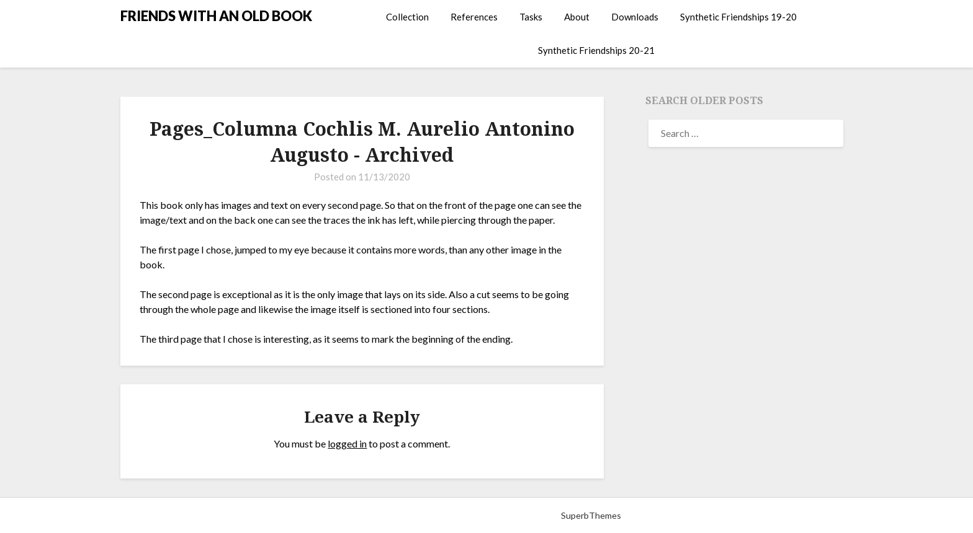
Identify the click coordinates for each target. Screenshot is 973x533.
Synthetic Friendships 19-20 (738, 16)
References (474, 16)
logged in (347, 443)
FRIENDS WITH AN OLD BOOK (216, 15)
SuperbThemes (591, 515)
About (577, 16)
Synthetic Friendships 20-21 (596, 50)
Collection (407, 16)
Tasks (530, 16)
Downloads (634, 16)
